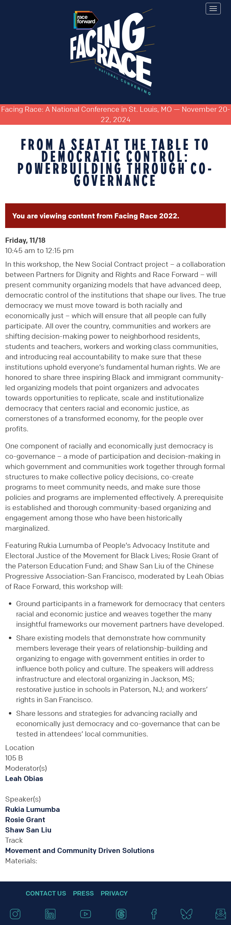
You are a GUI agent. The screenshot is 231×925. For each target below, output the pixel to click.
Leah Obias (24, 778)
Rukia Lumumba (32, 809)
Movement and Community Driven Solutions (79, 850)
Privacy (114, 893)
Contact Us (46, 893)
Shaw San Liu (28, 829)
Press (83, 893)
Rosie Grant (25, 819)
